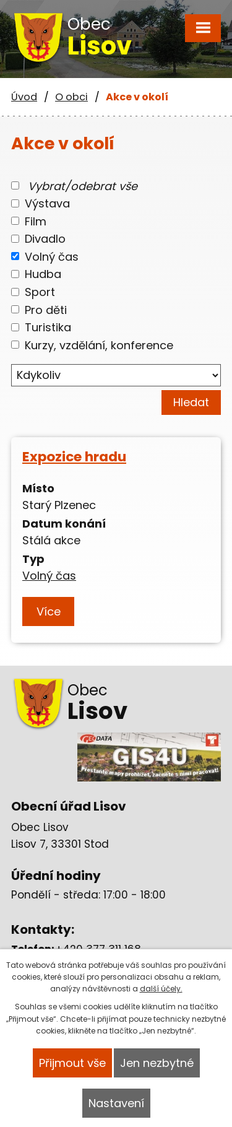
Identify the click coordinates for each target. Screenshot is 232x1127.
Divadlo (45, 238)
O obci (71, 97)
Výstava (47, 203)
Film (35, 220)
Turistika (48, 327)
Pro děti (46, 309)
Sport (40, 292)
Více (49, 611)
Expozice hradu (74, 456)
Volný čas (52, 256)
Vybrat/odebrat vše (82, 185)
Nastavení (116, 1103)
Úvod (24, 97)
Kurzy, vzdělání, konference (99, 344)
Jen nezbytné (157, 1063)
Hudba (43, 274)
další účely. (161, 988)
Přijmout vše (72, 1063)
